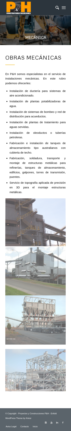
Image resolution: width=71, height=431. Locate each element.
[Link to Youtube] (51, 422)
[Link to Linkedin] (57, 422)
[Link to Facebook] (63, 422)
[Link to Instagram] (46, 422)
